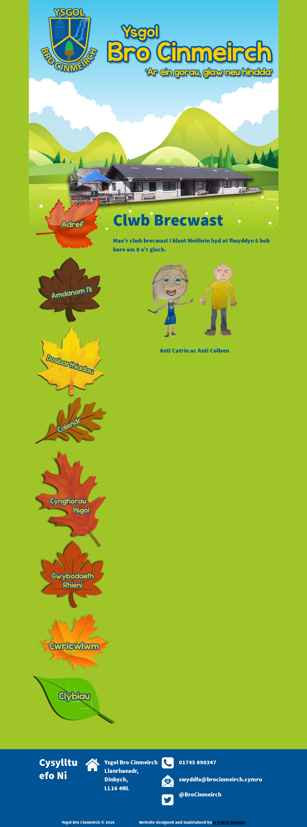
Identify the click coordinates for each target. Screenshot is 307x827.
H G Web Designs (229, 822)
